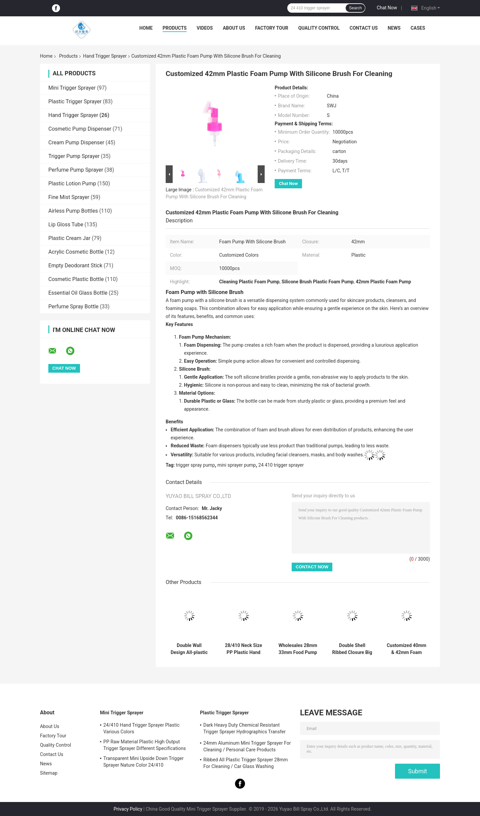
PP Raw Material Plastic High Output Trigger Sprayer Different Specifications (144, 745)
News (394, 28)
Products (175, 28)
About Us (234, 28)
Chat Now (387, 7)
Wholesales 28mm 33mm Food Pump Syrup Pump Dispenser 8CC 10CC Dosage (297, 649)
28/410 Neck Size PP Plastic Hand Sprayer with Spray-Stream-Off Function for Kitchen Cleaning (243, 649)
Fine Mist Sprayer (68, 197)
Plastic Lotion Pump (72, 183)
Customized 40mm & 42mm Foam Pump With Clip (406, 649)
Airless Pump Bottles (73, 211)
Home (146, 28)
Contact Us (364, 28)
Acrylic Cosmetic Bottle (76, 252)
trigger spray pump (195, 465)
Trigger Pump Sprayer (74, 156)
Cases (418, 28)
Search (355, 8)
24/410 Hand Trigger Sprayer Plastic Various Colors (141, 728)
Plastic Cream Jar (69, 238)
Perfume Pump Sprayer (75, 170)
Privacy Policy (128, 809)
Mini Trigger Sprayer (72, 88)
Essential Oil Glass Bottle (77, 293)
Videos (205, 28)
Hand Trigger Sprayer (105, 56)
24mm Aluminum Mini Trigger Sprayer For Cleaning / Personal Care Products (247, 746)
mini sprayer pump (236, 465)
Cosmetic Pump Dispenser (79, 129)
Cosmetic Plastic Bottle (76, 279)
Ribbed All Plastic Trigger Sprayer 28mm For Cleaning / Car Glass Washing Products (245, 764)
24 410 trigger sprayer (281, 465)
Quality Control (319, 28)
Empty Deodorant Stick (75, 265)
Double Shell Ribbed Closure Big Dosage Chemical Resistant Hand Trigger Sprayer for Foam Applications (352, 649)
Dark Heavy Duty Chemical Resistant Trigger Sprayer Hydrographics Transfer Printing (244, 729)
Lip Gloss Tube (65, 224)
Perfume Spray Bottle (73, 306)
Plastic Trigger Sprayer (75, 101)
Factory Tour (271, 28)
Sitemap (48, 773)
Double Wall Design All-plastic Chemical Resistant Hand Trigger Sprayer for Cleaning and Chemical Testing (189, 649)
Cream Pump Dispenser (76, 142)
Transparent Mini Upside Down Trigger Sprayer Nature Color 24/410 (143, 762)
